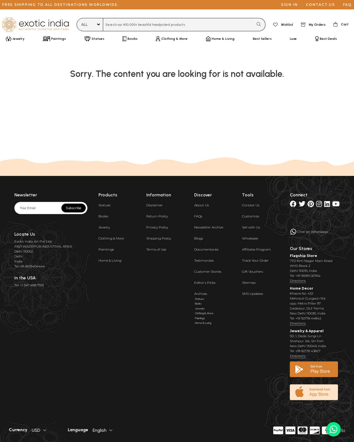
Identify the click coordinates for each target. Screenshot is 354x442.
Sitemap (249, 282)
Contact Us (250, 205)
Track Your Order (255, 260)
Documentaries (206, 249)
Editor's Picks (204, 282)
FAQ (347, 4)
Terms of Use (156, 249)
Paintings (106, 249)
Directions (298, 281)
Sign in (289, 4)
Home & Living (109, 260)
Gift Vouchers (252, 271)
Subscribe (73, 208)
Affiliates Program (256, 249)
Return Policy (157, 216)
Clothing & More (111, 238)
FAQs (198, 216)
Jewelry (104, 227)
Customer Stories (207, 271)
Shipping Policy (158, 238)
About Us (201, 205)
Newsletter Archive (208, 227)
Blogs (198, 238)
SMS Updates (252, 294)
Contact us (320, 4)
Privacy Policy (157, 227)
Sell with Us (251, 227)
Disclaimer (154, 205)
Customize (250, 216)
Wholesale (250, 238)
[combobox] (178, 24)
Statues (104, 205)
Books (103, 216)
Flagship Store (303, 256)
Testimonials (204, 260)
